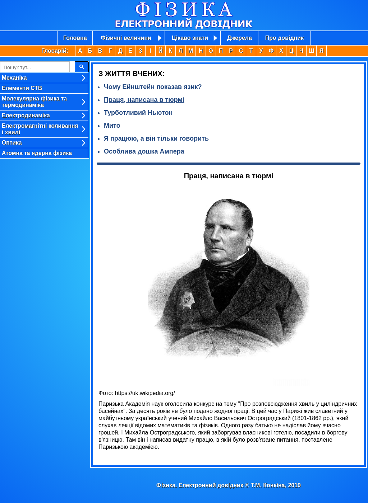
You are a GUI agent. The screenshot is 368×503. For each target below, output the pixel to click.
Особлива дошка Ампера (144, 151)
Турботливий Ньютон (138, 112)
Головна (75, 38)
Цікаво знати (190, 38)
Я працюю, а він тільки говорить (156, 138)
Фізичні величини (126, 38)
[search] (34, 67)
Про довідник (284, 38)
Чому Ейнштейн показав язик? (153, 86)
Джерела (239, 38)
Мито (112, 125)
